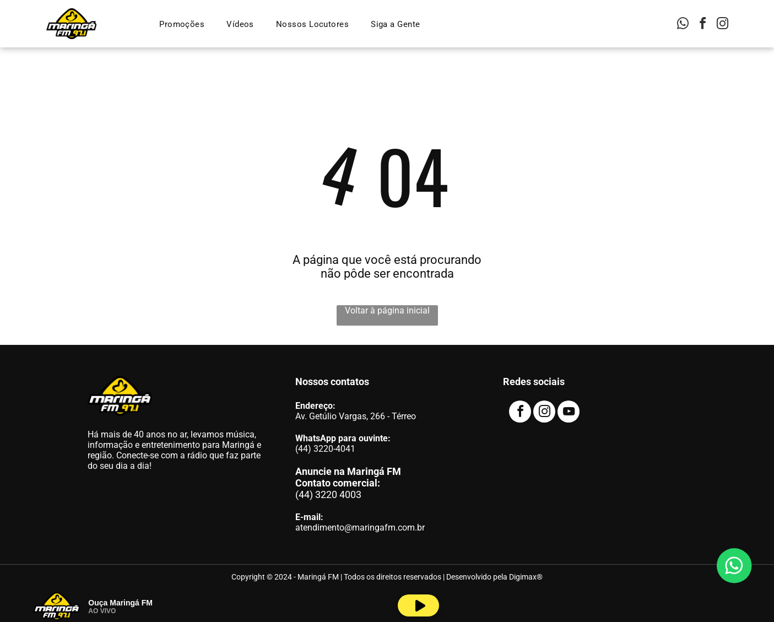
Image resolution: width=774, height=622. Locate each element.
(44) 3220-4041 (325, 448)
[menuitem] (181, 24)
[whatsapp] (682, 25)
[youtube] (569, 413)
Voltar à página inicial (387, 310)
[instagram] (722, 25)
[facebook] (702, 25)
